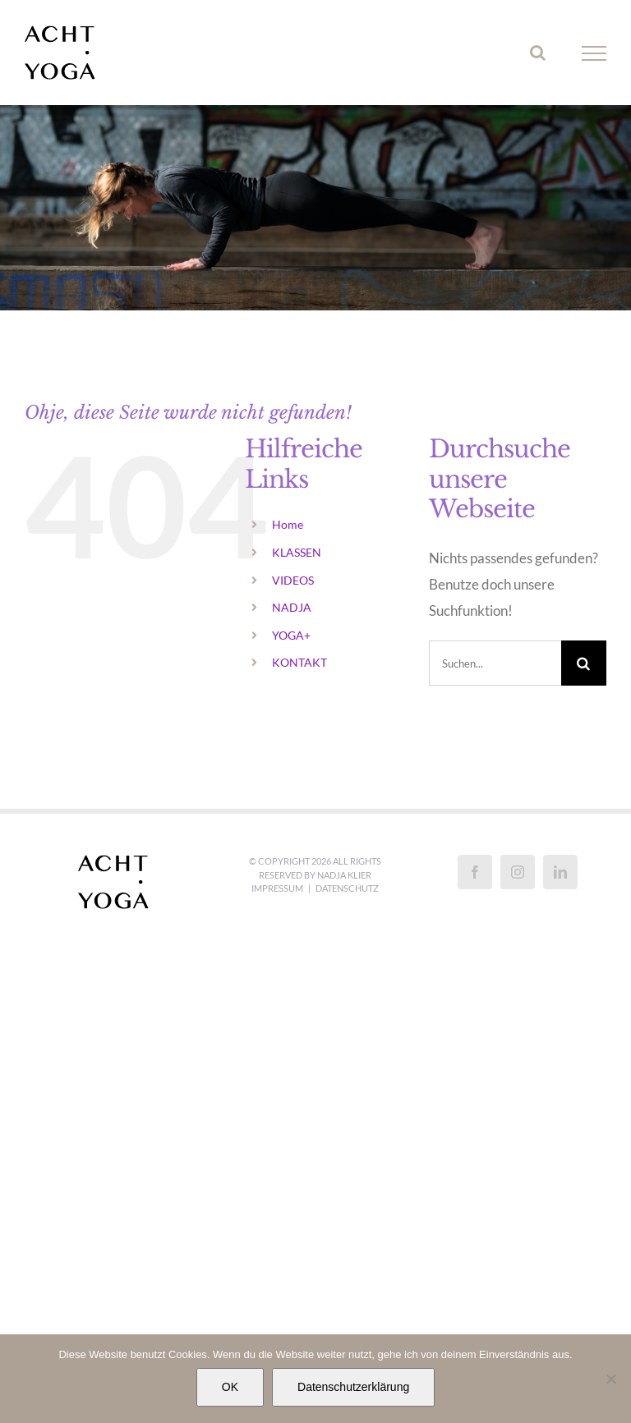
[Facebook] (475, 872)
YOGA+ (291, 635)
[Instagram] (517, 872)
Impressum (277, 888)
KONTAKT (299, 662)
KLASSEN (296, 552)
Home (287, 524)
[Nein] (610, 1378)
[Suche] (583, 663)
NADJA (291, 607)
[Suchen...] (495, 663)
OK (230, 1386)
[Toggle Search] (538, 52)
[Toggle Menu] (594, 53)
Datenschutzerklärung (353, 1386)
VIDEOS (293, 580)
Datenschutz (347, 888)
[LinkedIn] (560, 872)
